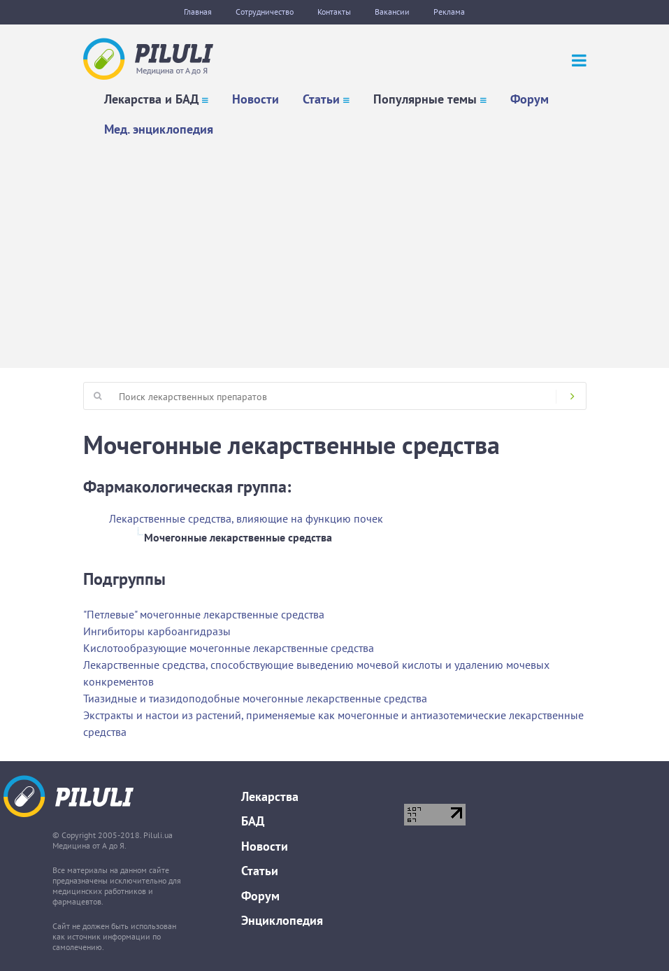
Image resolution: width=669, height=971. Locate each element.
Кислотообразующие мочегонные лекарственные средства (228, 648)
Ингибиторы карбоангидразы (157, 631)
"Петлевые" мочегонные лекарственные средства (203, 614)
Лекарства (269, 796)
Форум (529, 99)
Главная (198, 11)
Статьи (321, 99)
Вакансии (392, 11)
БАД (252, 821)
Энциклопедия (282, 920)
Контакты (334, 11)
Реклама (449, 11)
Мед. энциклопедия (158, 129)
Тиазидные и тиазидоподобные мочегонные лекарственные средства (255, 698)
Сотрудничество (265, 11)
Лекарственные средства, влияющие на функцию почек (246, 518)
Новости (255, 99)
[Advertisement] (334, 249)
